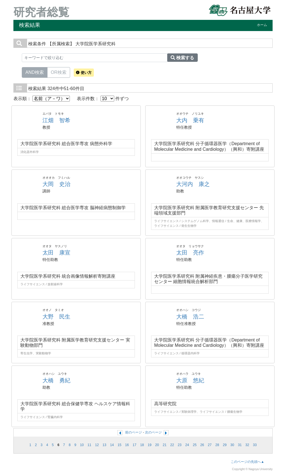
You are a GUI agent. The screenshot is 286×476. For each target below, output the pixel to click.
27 (210, 445)
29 (225, 445)
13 (104, 445)
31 (240, 445)
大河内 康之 (193, 184)
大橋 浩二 (190, 317)
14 (112, 445)
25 (195, 445)
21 (164, 445)
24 (187, 445)
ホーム (262, 25)
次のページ (153, 432)
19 (150, 445)
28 (217, 445)
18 (142, 445)
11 (89, 445)
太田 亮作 (190, 252)
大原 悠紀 (190, 380)
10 (82, 445)
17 (135, 445)
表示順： (41, 99)
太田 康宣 (56, 252)
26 (202, 445)
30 (232, 445)
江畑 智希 (56, 120)
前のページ (133, 432)
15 (119, 445)
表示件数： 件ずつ (103, 99)
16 (127, 445)
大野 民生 (56, 317)
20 (157, 445)
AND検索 (34, 72)
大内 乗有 (190, 120)
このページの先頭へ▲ (247, 462)
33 (255, 445)
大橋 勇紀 (56, 380)
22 (172, 445)
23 (180, 445)
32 (247, 445)
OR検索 (58, 72)
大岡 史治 (56, 184)
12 (97, 445)
